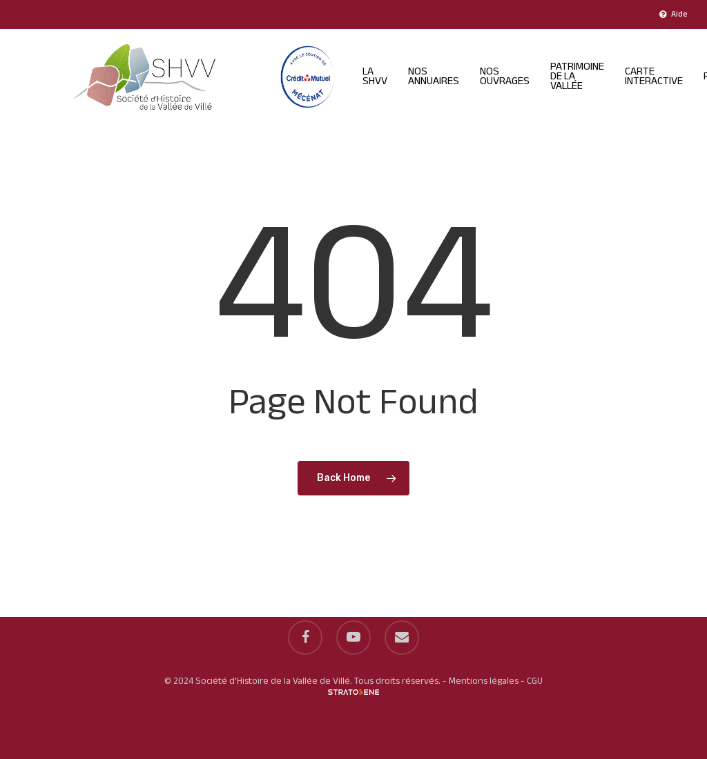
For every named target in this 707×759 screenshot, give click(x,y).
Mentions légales (484, 681)
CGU (535, 681)
